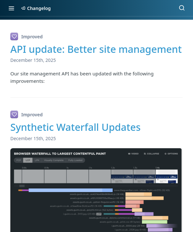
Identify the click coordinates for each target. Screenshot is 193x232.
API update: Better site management (96, 49)
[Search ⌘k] (182, 8)
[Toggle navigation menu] (11, 8)
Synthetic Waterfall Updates (75, 127)
